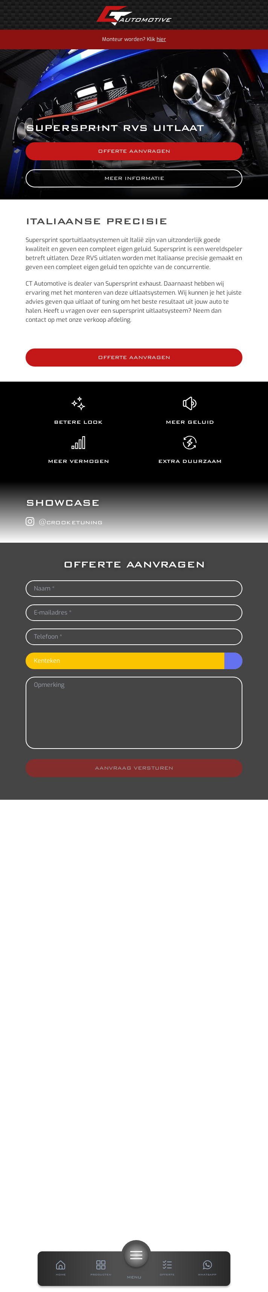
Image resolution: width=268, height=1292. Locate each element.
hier (161, 39)
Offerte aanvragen (134, 151)
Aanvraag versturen (134, 768)
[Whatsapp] (207, 1268)
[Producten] (101, 1268)
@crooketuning (64, 521)
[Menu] (136, 1255)
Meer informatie (134, 178)
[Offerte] (167, 1268)
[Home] (134, 16)
